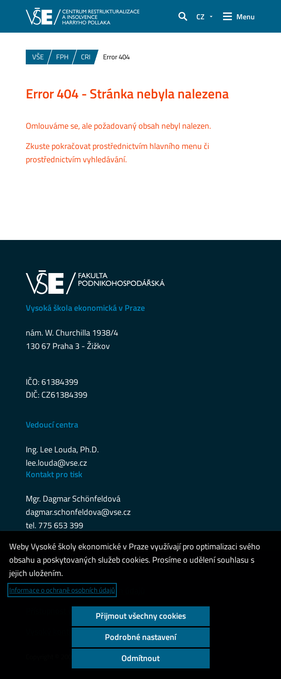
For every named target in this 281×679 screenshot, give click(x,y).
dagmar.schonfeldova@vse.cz (78, 512)
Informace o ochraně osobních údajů (62, 590)
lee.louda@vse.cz (56, 462)
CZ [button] (200, 16)
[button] (182, 16)
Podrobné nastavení (140, 637)
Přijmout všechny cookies (141, 616)
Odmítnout (140, 658)
